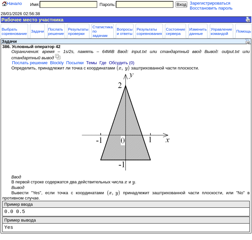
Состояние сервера (175, 31)
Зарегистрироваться (210, 3)
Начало (14, 3)
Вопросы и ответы (125, 31)
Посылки (75, 62)
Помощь (243, 31)
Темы (91, 62)
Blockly (57, 62)
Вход (181, 4)
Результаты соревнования (149, 31)
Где (103, 62)
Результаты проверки (78, 31)
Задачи (37, 31)
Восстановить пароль (211, 8)
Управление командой (221, 31)
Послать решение (56, 31)
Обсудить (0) (121, 62)
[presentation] (123, 68)
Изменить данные (198, 31)
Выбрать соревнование (14, 31)
